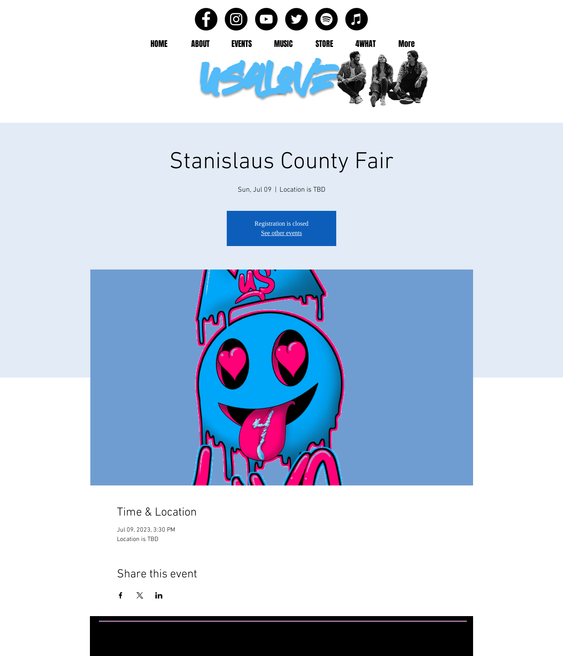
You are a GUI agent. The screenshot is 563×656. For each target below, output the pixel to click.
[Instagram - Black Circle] (236, 19)
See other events (281, 233)
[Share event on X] (139, 595)
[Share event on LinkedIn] (159, 595)
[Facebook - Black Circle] (206, 19)
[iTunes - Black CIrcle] (356, 19)
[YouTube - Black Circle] (266, 19)
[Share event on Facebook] (120, 595)
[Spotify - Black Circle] (326, 19)
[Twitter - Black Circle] (296, 19)
